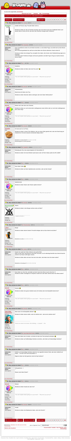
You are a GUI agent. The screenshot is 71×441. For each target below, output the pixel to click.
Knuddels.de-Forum (9, 15)
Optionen (8, 19)
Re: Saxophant (25, 44)
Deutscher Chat (4, 437)
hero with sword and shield (21, 424)
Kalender (36, 13)
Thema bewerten (19, 19)
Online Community (66, 437)
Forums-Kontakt (47, 427)
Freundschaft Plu (49, 437)
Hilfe (40, 13)
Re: (23, 63)
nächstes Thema (29, 420)
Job (42, 439)
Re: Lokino (24, 249)
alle (65, 19)
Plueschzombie (7, 425)
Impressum (37, 439)
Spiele (55, 437)
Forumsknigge (45, 13)
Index (20, 420)
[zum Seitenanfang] (8, 42)
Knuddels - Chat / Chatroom (57, 427)
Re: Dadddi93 (24, 147)
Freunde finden (41, 437)
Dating (59, 437)
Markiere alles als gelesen (10, 428)
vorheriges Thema (10, 420)
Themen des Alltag (19, 15)
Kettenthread (28, 15)
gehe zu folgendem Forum (35, 425)
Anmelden (19, 11)
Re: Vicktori (24, 22)
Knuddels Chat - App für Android (16, 437)
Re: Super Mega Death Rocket (28, 333)
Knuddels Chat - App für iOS (30, 437)
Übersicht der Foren (26, 13)
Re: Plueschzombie (26, 224)
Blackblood (13, 424)
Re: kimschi (24, 86)
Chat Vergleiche (30, 439)
